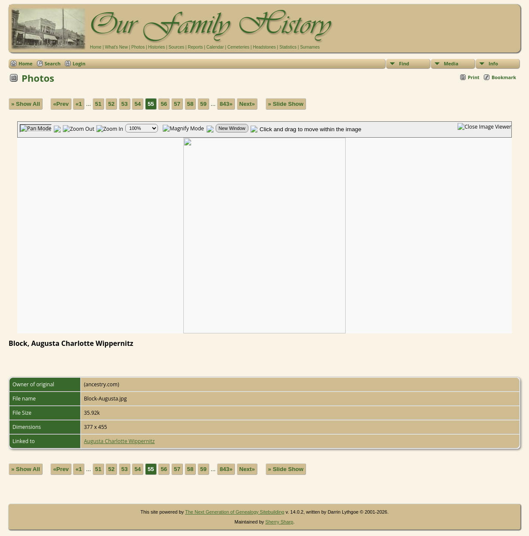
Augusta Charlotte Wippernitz (119, 441)
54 (137, 104)
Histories (156, 47)
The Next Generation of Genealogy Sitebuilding (235, 511)
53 (124, 104)
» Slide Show (285, 104)
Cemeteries (238, 47)
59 (203, 104)
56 (164, 104)
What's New (116, 47)
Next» (247, 104)
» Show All (25, 104)
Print (474, 77)
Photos (138, 47)
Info (493, 63)
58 (190, 104)
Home (96, 47)
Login (79, 63)
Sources (176, 47)
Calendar (215, 47)
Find (404, 63)
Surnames (310, 47)
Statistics (288, 47)
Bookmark (504, 77)
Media (451, 63)
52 (111, 104)
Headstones (264, 47)
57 (177, 104)
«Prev (60, 104)
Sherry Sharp (279, 521)
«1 (78, 104)
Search (53, 63)
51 (98, 104)
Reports (195, 47)
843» (226, 104)
